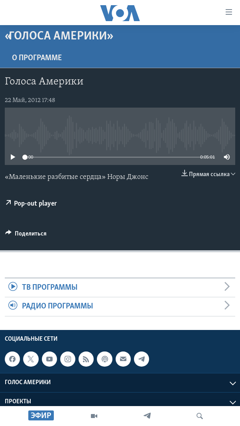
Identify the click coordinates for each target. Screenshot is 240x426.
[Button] (26, 235)
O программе (37, 58)
